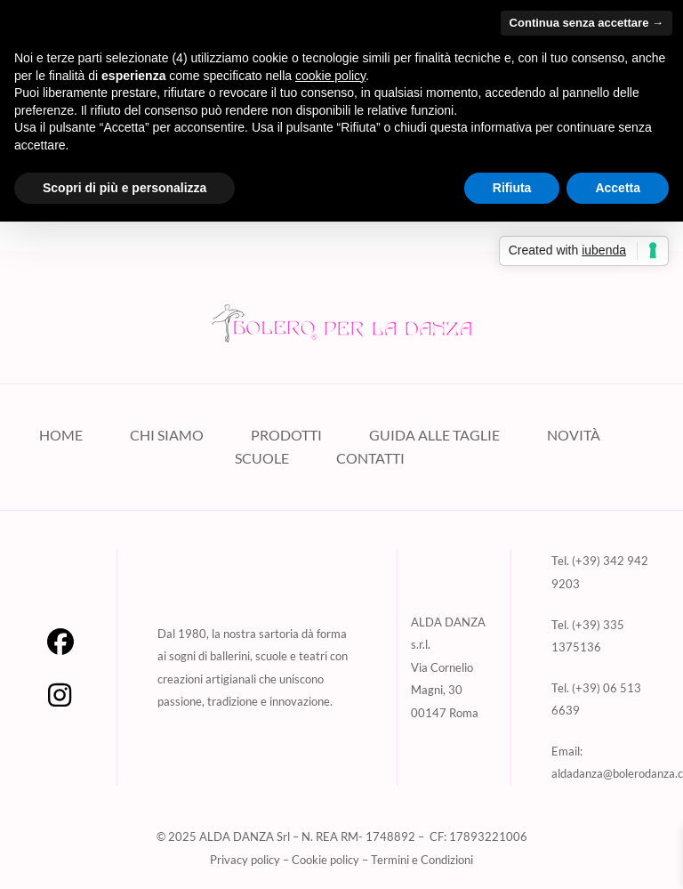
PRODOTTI (286, 434)
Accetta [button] (617, 188)
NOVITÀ (573, 434)
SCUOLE (262, 457)
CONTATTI (370, 457)
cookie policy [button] (330, 76)
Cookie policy (325, 860)
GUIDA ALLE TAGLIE (434, 434)
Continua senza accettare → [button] (586, 22)
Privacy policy (245, 860)
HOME (61, 434)
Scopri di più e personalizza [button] (124, 188)
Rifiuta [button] (512, 188)
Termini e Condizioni (422, 860)
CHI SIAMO (167, 434)
